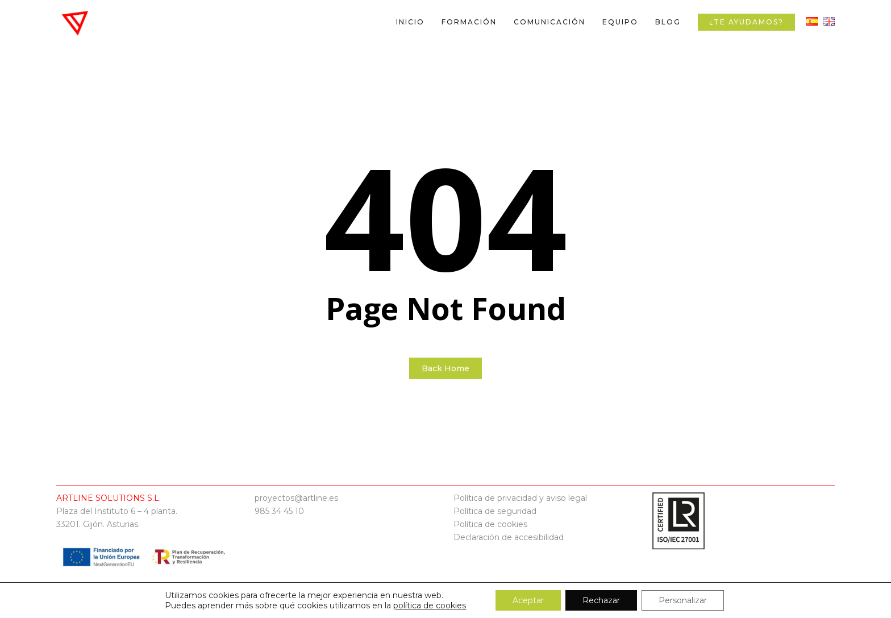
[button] (869, 6)
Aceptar (528, 600)
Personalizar (683, 600)
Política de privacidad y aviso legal (520, 498)
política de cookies (429, 605)
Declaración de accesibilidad (508, 537)
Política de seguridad (494, 511)
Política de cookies (490, 524)
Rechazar (601, 600)
